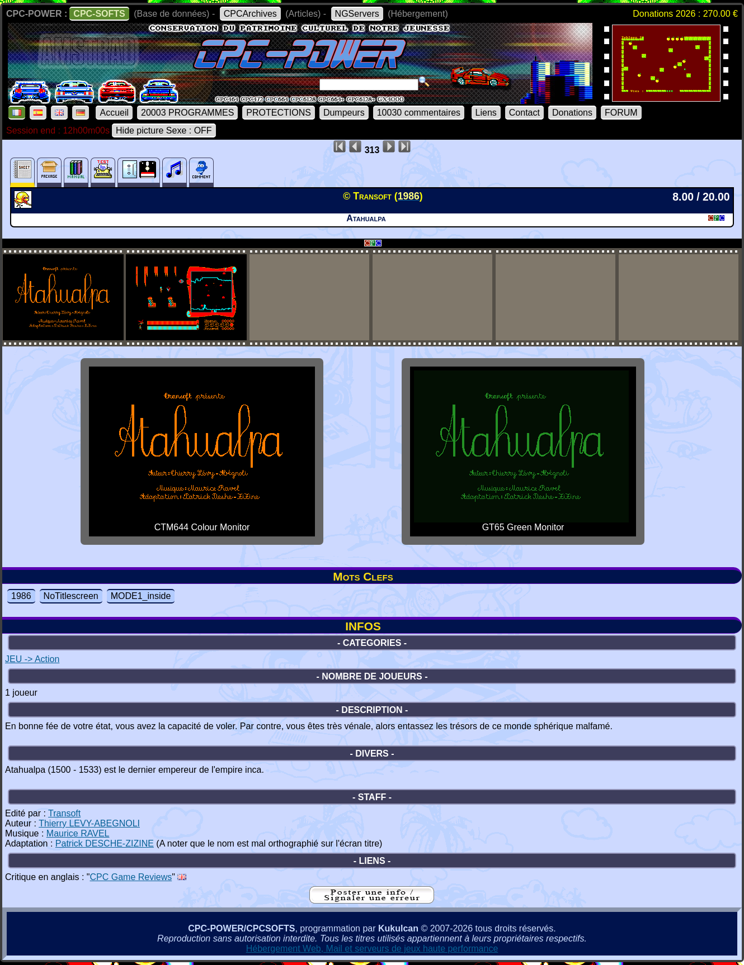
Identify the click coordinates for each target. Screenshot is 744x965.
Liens (486, 112)
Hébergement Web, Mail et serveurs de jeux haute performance (372, 948)
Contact (524, 112)
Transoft (64, 813)
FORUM (621, 112)
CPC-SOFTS (99, 13)
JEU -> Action (32, 659)
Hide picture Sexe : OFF (164, 130)
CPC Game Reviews (131, 877)
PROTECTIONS (278, 112)
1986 (21, 596)
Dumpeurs (344, 112)
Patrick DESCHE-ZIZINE (104, 843)
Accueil (114, 112)
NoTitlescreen (71, 596)
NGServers (357, 13)
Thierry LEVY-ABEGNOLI (89, 823)
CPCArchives (250, 13)
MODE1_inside (141, 596)
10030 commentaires (418, 112)
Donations (572, 112)
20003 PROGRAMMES (187, 112)
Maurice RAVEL (78, 833)
